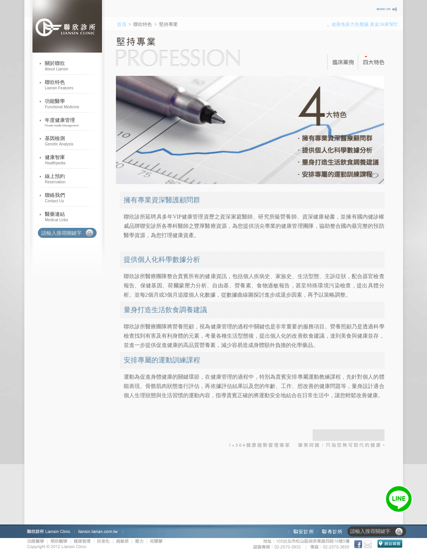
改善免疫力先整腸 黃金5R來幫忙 (365, 24)
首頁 (121, 24)
